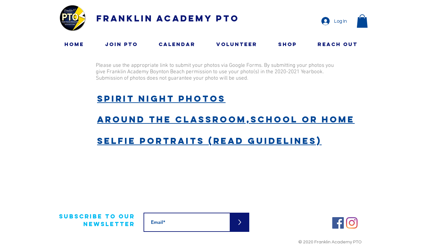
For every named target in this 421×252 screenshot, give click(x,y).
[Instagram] (352, 223)
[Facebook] (338, 223)
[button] (362, 21)
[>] (239, 222)
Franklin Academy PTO (167, 18)
